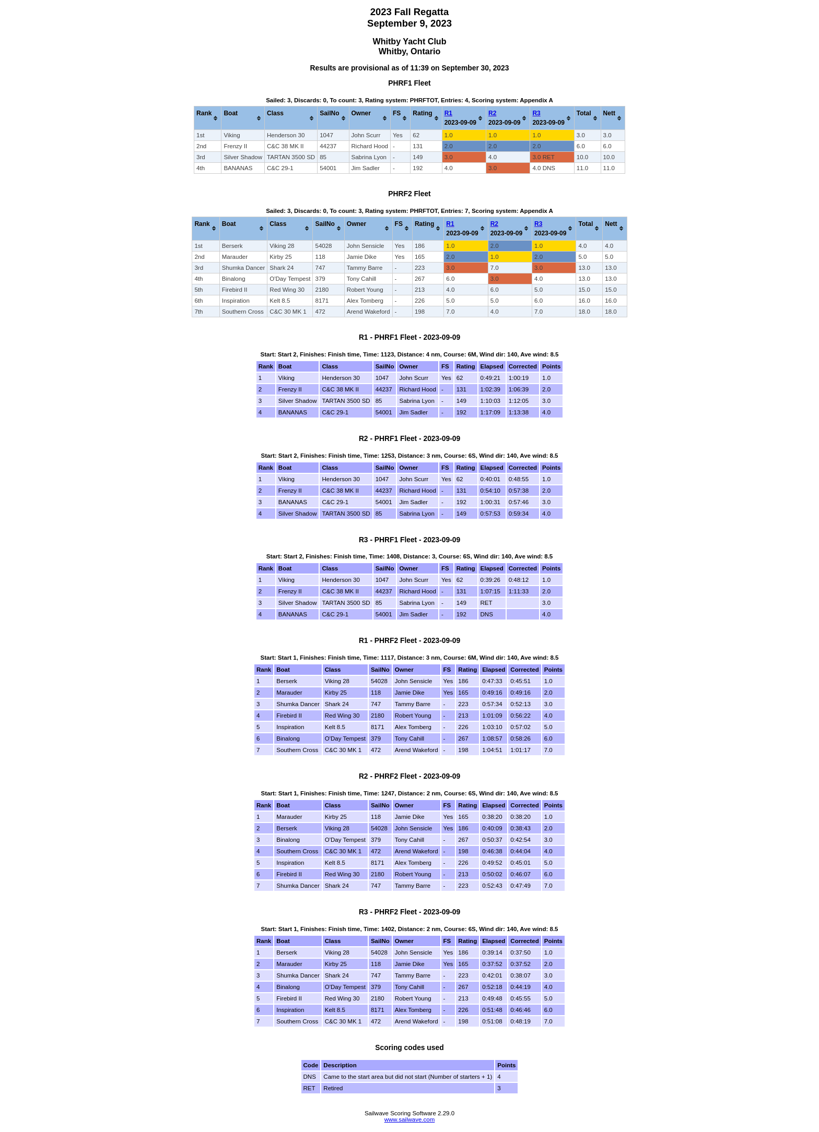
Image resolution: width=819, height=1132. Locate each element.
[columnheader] (207, 118)
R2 (492, 113)
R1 (448, 113)
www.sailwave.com (409, 1119)
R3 (536, 113)
